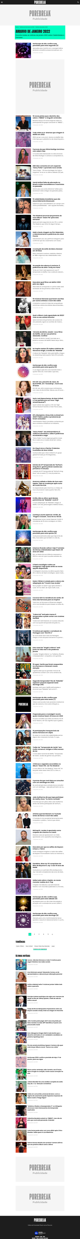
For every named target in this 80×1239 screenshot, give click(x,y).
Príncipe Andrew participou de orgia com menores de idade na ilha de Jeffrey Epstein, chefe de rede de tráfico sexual (45, 998)
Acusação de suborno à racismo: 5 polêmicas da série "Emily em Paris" (46, 266)
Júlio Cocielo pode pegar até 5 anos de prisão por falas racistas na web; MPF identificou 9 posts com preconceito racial (44, 1023)
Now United (29, 946)
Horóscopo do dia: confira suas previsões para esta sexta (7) (45, 698)
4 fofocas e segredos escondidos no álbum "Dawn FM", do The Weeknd (47, 765)
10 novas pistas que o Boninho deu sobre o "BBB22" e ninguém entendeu (47, 117)
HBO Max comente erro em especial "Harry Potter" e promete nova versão (47, 167)
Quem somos (43, 1225)
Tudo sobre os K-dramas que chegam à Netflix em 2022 (48, 134)
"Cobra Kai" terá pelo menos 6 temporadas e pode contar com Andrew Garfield (48, 616)
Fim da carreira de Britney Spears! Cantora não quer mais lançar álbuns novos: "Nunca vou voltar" (45, 1046)
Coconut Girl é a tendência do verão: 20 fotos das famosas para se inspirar (48, 599)
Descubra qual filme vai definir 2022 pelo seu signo (47, 283)
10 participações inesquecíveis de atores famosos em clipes (46, 732)
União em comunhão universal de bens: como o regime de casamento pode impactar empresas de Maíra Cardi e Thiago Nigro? (44, 1096)
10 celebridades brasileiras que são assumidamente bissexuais (46, 200)
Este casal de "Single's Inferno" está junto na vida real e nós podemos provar (46, 649)
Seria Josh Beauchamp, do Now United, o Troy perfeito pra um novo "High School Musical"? (48, 400)
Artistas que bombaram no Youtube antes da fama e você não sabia (47, 815)
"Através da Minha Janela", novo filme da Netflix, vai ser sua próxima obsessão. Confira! (47, 334)
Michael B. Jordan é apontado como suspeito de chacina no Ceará (47, 831)
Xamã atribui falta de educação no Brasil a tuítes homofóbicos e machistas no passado (48, 184)
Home (17, 27)
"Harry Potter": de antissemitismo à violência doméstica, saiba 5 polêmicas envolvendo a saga (48, 434)
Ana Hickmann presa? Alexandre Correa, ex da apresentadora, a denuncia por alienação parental (44, 973)
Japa (53, 946)
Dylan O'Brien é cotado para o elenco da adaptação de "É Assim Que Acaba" (48, 582)
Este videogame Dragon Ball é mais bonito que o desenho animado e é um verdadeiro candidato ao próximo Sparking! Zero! (44, 1035)
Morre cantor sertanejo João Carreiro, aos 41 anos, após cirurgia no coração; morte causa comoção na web (45, 1071)
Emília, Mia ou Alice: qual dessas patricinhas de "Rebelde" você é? (45, 499)
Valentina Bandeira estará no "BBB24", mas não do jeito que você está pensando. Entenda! (44, 1119)
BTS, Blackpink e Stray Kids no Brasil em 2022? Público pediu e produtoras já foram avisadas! (48, 417)
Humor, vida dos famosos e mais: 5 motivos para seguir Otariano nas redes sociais (44, 961)
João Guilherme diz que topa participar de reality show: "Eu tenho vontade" (48, 798)
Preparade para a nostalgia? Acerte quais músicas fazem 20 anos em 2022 (48, 715)
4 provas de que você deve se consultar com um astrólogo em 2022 (48, 781)
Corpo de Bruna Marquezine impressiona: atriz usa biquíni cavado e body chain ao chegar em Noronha (45, 1010)
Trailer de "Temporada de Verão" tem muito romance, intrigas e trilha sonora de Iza (48, 749)
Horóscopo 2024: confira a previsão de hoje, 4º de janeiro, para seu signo (44, 1058)
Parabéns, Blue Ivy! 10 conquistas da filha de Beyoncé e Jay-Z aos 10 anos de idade (48, 865)
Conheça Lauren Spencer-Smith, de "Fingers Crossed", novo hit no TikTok (47, 516)
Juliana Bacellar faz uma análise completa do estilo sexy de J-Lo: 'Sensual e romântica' (45, 1083)
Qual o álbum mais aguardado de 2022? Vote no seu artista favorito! (48, 316)
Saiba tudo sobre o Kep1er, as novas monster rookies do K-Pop (47, 881)
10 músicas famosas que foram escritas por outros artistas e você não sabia (48, 300)
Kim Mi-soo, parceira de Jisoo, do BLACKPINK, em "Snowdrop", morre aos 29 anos (48, 384)
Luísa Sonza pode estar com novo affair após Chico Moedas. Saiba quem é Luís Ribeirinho (44, 1131)
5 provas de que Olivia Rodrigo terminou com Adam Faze (48, 150)
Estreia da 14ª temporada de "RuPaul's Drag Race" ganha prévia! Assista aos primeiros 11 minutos (47, 467)
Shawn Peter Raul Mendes (42, 946)
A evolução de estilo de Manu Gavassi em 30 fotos (47, 250)
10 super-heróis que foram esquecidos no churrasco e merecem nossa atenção (48, 666)
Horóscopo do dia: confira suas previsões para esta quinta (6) (45, 532)
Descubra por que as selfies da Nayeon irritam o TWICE (48, 848)
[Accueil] (40, 2)
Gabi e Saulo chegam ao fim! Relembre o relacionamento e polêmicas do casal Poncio (48, 234)
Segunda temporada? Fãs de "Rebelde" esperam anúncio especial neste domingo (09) (48, 683)
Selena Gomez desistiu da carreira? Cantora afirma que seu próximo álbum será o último (45, 1143)
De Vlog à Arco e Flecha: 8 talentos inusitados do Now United (46, 449)
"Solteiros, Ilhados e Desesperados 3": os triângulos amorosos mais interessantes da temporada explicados (44, 1108)
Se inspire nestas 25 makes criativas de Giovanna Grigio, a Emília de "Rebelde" (48, 349)
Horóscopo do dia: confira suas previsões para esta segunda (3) (45, 45)
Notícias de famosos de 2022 (27, 27)
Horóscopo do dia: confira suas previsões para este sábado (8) (45, 898)
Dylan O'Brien (20, 946)
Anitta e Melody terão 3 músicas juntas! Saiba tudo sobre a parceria (44, 985)
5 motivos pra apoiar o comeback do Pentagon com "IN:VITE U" (47, 632)
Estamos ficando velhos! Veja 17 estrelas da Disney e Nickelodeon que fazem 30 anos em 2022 (48, 550)
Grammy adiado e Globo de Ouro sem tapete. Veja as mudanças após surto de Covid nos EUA (47, 483)
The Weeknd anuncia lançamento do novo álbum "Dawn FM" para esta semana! (47, 217)
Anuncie (50, 1225)
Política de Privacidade (33, 1225)
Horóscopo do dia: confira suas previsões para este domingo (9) (45, 914)
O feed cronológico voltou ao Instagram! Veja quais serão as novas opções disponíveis (47, 566)
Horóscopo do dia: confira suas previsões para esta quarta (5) (45, 366)
